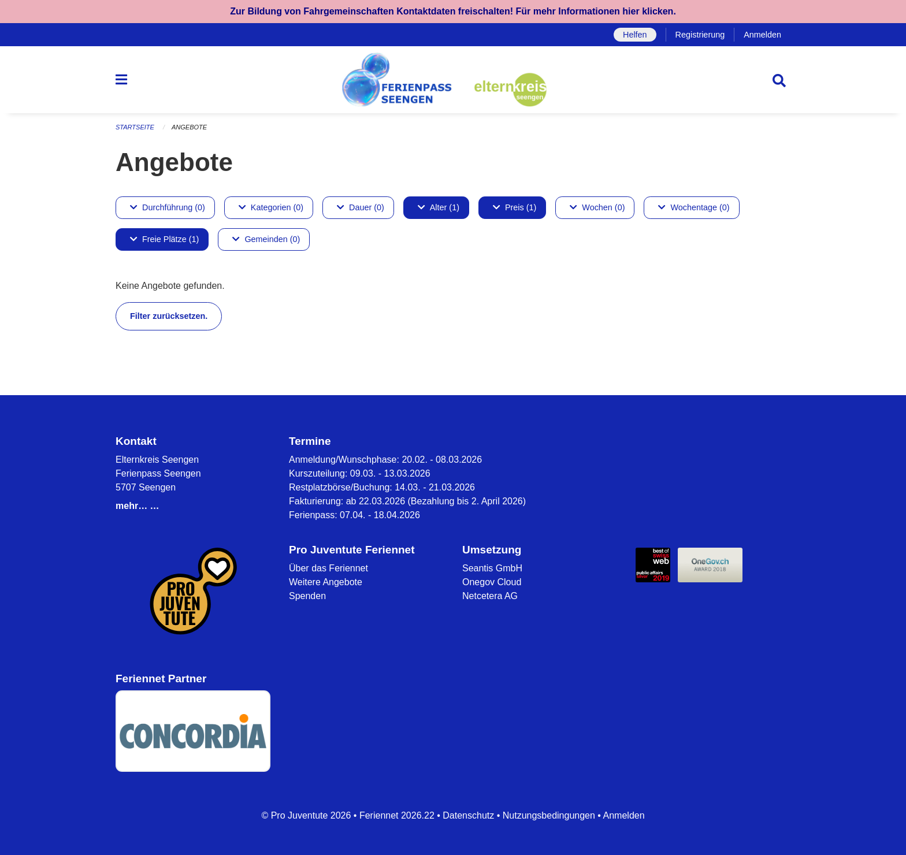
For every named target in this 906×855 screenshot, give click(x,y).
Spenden (307, 596)
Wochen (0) (597, 207)
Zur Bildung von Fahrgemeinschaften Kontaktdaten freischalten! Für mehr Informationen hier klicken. (453, 11)
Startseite (135, 127)
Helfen (635, 34)
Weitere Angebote (325, 582)
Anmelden (762, 34)
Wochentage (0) (693, 207)
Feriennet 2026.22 (397, 815)
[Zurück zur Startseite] (453, 79)
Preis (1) (514, 207)
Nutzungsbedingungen (549, 815)
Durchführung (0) (167, 207)
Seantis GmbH (492, 568)
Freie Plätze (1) (164, 239)
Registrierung (700, 34)
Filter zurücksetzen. (168, 316)
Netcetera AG (490, 596)
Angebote (189, 127)
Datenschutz (468, 815)
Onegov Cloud (491, 582)
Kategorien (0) (271, 207)
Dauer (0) (360, 207)
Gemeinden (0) (266, 239)
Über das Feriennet (328, 568)
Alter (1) (438, 207)
